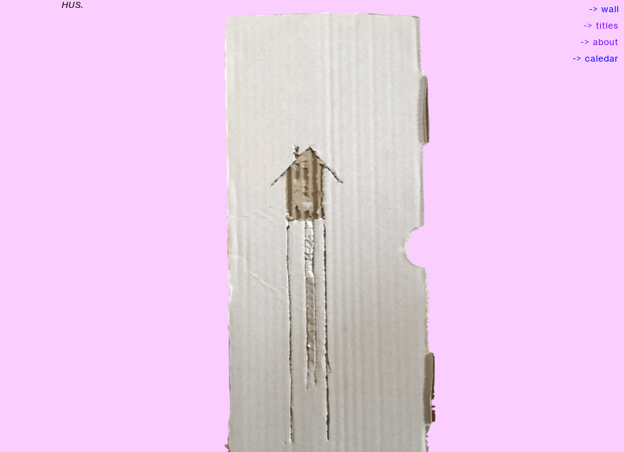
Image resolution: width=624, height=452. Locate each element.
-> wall (604, 9)
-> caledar (598, 58)
